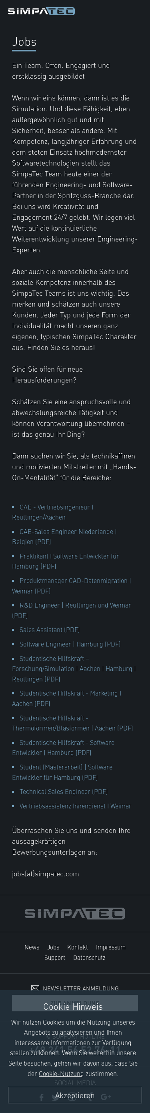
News (31, 947)
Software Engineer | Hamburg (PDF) (70, 643)
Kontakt (77, 947)
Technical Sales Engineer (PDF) (64, 791)
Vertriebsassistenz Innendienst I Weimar (76, 805)
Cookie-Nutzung (61, 1073)
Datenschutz (89, 957)
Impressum (111, 947)
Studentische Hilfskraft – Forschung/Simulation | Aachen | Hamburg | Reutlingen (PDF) (74, 668)
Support (54, 957)
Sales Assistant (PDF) (50, 629)
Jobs (53, 947)
